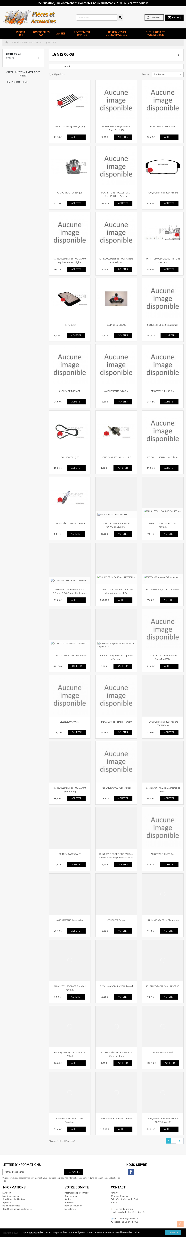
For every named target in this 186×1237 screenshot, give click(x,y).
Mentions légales (10, 1196)
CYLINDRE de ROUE (116, 324)
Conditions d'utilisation (13, 1199)
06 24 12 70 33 (131, 1222)
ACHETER (76, 137)
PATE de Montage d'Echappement (163, 589)
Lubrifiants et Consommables (116, 33)
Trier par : (146, 74)
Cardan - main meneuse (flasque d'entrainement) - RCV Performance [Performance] (116, 593)
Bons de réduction (73, 1205)
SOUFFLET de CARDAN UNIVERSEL (163, 986)
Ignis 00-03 (13, 53)
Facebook (131, 1172)
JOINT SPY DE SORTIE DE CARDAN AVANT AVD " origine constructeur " (116, 857)
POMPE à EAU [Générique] (70, 192)
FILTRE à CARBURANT (70, 854)
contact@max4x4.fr (129, 1218)
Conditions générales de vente (17, 1209)
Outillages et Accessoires (155, 33)
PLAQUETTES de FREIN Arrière (163, 192)
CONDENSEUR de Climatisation (162, 324)
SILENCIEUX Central (163, 1052)
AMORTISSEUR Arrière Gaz (70, 920)
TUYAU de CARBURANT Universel (116, 986)
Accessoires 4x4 (41, 33)
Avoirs (68, 1199)
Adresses (69, 1202)
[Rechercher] (99, 17)
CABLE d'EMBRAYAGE (69, 391)
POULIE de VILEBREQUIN (162, 126)
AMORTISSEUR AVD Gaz (116, 391)
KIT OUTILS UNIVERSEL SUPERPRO (69, 655)
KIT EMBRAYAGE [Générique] (116, 787)
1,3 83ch (10, 58)
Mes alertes (70, 1209)
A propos (6, 1202)
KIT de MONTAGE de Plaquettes (162, 920)
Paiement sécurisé (11, 1205)
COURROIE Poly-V (70, 457)
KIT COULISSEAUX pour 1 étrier (162, 457)
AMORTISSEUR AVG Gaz (163, 854)
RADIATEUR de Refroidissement (116, 721)
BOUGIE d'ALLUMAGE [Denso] (70, 523)
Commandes (71, 1196)
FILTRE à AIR (70, 324)
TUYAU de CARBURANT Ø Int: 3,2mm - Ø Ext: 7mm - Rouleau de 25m (70, 593)
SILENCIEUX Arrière (70, 721)
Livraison (6, 1193)
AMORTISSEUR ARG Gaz (163, 391)
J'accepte (173, 1232)
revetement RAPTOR (82, 33)
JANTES (60, 33)
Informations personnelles (77, 1193)
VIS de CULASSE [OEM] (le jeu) (70, 126)
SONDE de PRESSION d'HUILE (116, 457)
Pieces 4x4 (20, 33)
